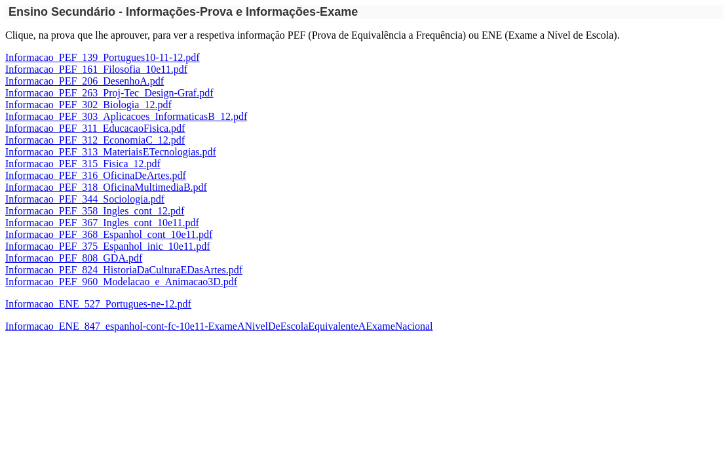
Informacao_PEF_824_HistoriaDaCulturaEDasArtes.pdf (123, 269)
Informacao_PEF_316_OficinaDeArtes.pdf (95, 175)
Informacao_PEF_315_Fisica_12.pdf (83, 163)
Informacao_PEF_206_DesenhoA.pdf (84, 81)
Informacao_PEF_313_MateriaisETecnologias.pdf (110, 151)
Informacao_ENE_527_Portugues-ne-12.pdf (98, 303)
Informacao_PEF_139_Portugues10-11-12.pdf (102, 57)
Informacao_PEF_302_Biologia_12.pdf (88, 104)
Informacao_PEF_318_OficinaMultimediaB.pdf (106, 187)
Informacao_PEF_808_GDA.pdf (73, 258)
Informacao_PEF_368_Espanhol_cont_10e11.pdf (108, 234)
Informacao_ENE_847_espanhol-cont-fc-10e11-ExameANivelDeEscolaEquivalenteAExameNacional (218, 326)
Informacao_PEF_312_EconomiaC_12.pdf (95, 140)
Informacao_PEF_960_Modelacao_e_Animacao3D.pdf (121, 281)
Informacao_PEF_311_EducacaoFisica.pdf (95, 128)
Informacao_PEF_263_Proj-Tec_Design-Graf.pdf (109, 92)
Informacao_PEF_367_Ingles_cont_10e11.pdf (102, 222)
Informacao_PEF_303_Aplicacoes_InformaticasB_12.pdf (126, 116)
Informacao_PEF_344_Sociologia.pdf (84, 199)
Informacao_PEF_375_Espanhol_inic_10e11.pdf (107, 246)
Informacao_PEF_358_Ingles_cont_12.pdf (94, 210)
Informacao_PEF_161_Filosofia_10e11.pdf (96, 69)
